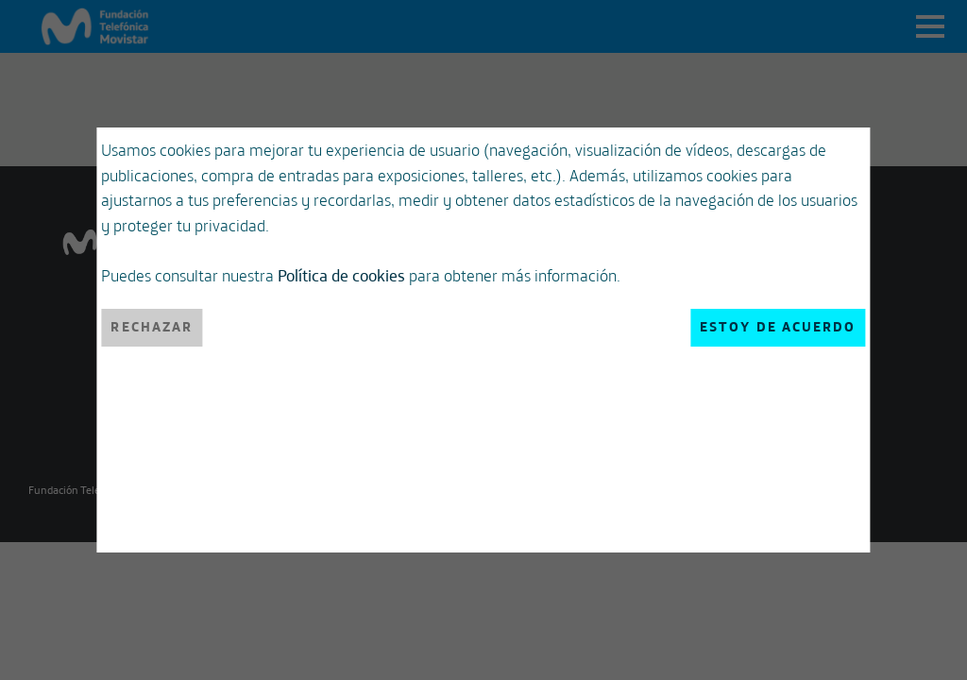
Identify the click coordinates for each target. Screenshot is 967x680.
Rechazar (180, 491)
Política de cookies (369, 354)
